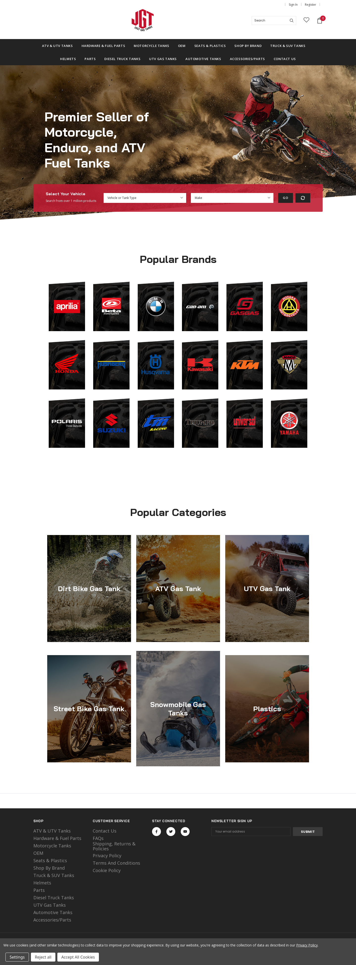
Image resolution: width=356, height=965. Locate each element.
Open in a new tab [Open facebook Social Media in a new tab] (156, 831)
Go (285, 197)
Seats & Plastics (50, 860)
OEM (38, 853)
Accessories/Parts (52, 919)
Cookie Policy (107, 870)
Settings (17, 957)
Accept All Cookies (78, 957)
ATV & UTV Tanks (52, 830)
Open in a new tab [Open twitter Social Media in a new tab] (171, 831)
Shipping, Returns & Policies (114, 846)
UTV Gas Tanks (49, 904)
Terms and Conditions (116, 862)
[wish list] (306, 20)
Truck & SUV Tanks (53, 875)
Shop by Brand (49, 867)
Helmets (42, 882)
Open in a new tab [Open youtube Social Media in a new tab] (185, 831)
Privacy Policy (107, 855)
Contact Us (104, 830)
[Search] (291, 20)
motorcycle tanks (52, 845)
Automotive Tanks (52, 912)
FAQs (98, 838)
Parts (39, 890)
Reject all (43, 957)
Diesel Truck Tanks (53, 897)
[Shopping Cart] (320, 20)
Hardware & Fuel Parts (57, 838)
